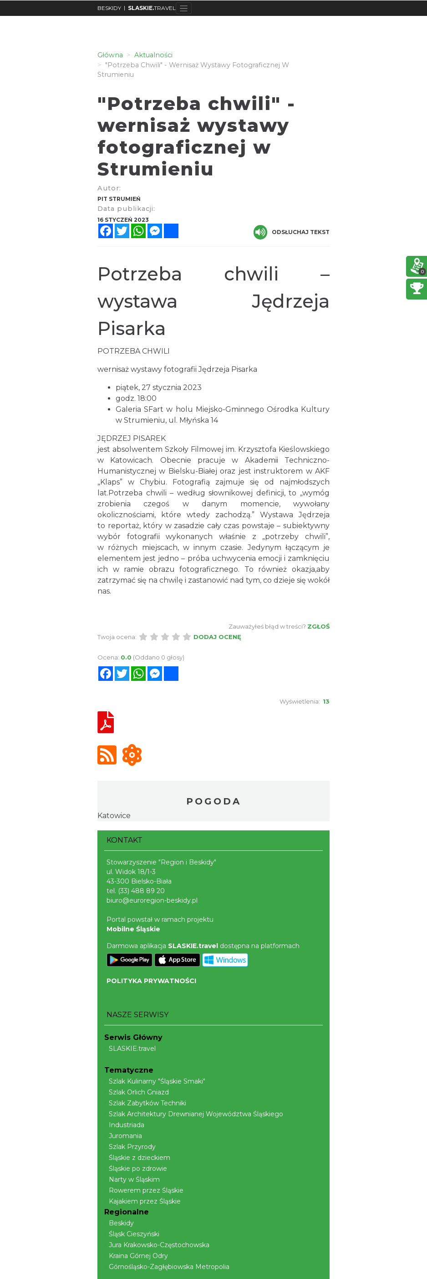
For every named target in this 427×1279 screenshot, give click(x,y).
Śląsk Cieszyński (131, 1234)
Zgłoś (318, 626)
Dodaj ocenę (217, 636)
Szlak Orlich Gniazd (136, 1092)
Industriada (124, 1125)
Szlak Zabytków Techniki (145, 1103)
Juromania (123, 1136)
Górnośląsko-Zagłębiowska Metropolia (166, 1267)
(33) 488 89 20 (141, 891)
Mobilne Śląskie (133, 929)
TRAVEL (152, 8)
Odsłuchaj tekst (292, 232)
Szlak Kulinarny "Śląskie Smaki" (154, 1081)
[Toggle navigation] (184, 8)
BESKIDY (109, 8)
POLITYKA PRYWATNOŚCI (151, 981)
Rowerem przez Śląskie (143, 1190)
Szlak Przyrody (130, 1147)
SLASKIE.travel (130, 1048)
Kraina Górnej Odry (136, 1256)
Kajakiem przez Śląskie (142, 1201)
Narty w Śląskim (132, 1179)
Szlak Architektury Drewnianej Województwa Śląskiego (193, 1114)
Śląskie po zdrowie (135, 1168)
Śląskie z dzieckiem (137, 1158)
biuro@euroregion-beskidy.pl (152, 900)
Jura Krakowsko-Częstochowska (156, 1245)
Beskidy (119, 1223)
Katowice (114, 815)
